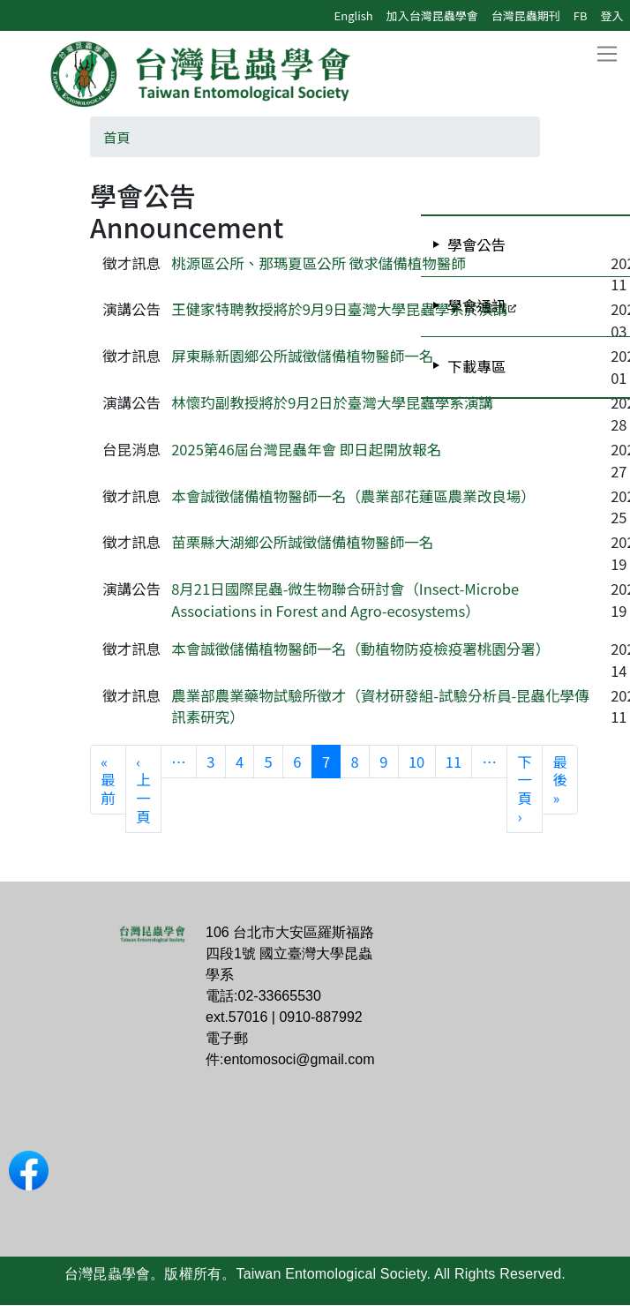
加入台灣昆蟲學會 (432, 15)
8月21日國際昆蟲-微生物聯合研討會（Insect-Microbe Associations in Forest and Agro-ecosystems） (345, 599)
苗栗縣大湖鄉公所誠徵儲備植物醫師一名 (302, 542)
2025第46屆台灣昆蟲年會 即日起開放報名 (306, 449)
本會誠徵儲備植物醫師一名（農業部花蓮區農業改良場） (353, 496)
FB (581, 15)
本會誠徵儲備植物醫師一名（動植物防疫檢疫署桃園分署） (360, 648)
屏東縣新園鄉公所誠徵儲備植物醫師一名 (302, 355)
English (353, 15)
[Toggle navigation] (606, 54)
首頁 (117, 136)
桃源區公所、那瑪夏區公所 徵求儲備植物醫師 (318, 263)
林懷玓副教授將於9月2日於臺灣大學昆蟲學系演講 (332, 402)
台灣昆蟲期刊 (525, 15)
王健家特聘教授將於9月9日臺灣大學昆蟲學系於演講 (339, 309)
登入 (611, 15)
